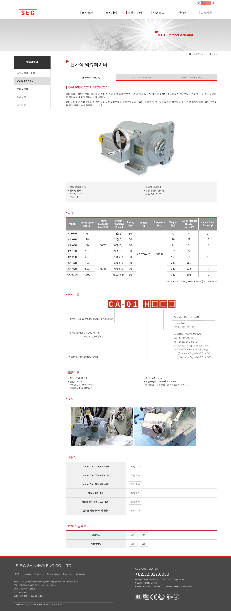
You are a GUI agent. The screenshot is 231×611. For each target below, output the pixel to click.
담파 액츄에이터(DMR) (192, 77)
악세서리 (21, 97)
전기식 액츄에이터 (25, 81)
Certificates (80, 574)
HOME (16, 574)
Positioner (39, 574)
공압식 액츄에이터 (26, 73)
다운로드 (157, 13)
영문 (144, 535)
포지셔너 (110, 13)
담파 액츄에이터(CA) (91, 77)
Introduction (27, 574)
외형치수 (135, 466)
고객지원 (205, 13)
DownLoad (67, 574)
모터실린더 (22, 89)
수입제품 (21, 105)
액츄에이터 (134, 13)
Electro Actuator (53, 574)
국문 (133, 535)
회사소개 (86, 13)
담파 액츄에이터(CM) (141, 77)
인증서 (182, 13)
